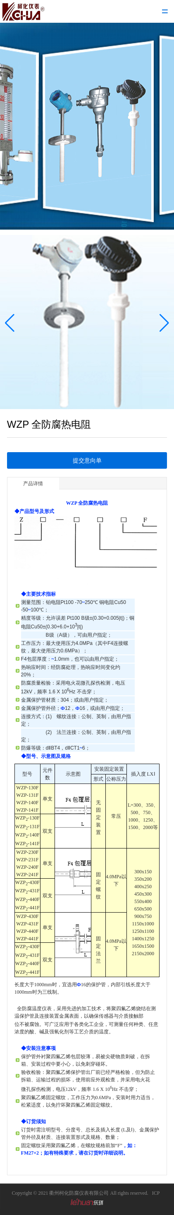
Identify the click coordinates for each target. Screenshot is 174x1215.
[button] (9, 323)
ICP (156, 1193)
